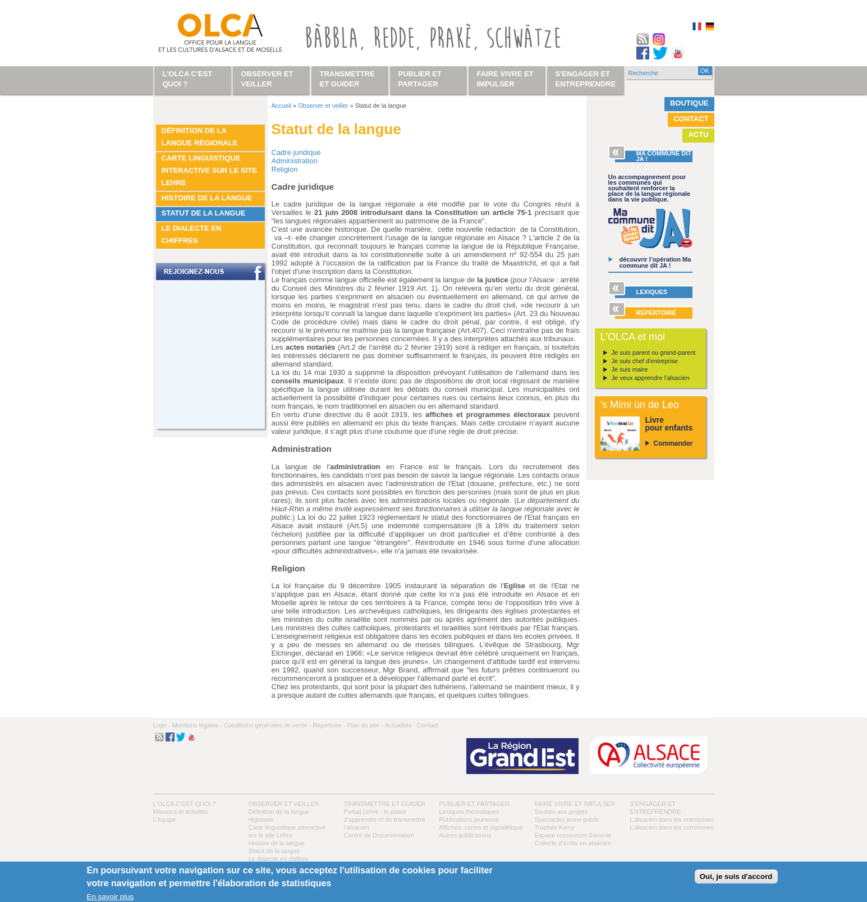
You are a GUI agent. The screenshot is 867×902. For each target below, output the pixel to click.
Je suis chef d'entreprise (645, 361)
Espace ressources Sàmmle (573, 835)
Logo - (162, 725)
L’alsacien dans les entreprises (672, 819)
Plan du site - (365, 725)
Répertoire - (329, 725)
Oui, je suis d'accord (736, 876)
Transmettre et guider (384, 803)
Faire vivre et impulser (575, 803)
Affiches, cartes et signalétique (481, 827)
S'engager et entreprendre (586, 79)
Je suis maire (630, 369)
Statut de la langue (204, 213)
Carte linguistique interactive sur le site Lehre (209, 170)
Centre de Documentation (379, 835)
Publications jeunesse (469, 819)
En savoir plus (110, 896)
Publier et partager (474, 803)
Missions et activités (180, 811)
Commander (673, 443)
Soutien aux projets (561, 811)
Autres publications (465, 835)
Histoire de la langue (207, 198)
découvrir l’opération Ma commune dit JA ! (655, 262)
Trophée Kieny (555, 827)
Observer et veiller (323, 105)
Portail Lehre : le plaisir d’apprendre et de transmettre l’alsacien (384, 819)
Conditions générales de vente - (267, 725)
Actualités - (400, 725)
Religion (285, 169)
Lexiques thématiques (469, 811)
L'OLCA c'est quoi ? (184, 803)
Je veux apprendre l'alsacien (651, 377)
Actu (698, 134)
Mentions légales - (197, 725)
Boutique (689, 103)
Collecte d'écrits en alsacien (573, 843)
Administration (295, 161)
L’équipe (164, 819)
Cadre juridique (296, 152)
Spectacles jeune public (567, 819)
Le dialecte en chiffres (192, 234)
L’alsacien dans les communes (672, 827)
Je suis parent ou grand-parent (654, 352)
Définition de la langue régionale (200, 136)
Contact (691, 119)
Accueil (281, 105)
